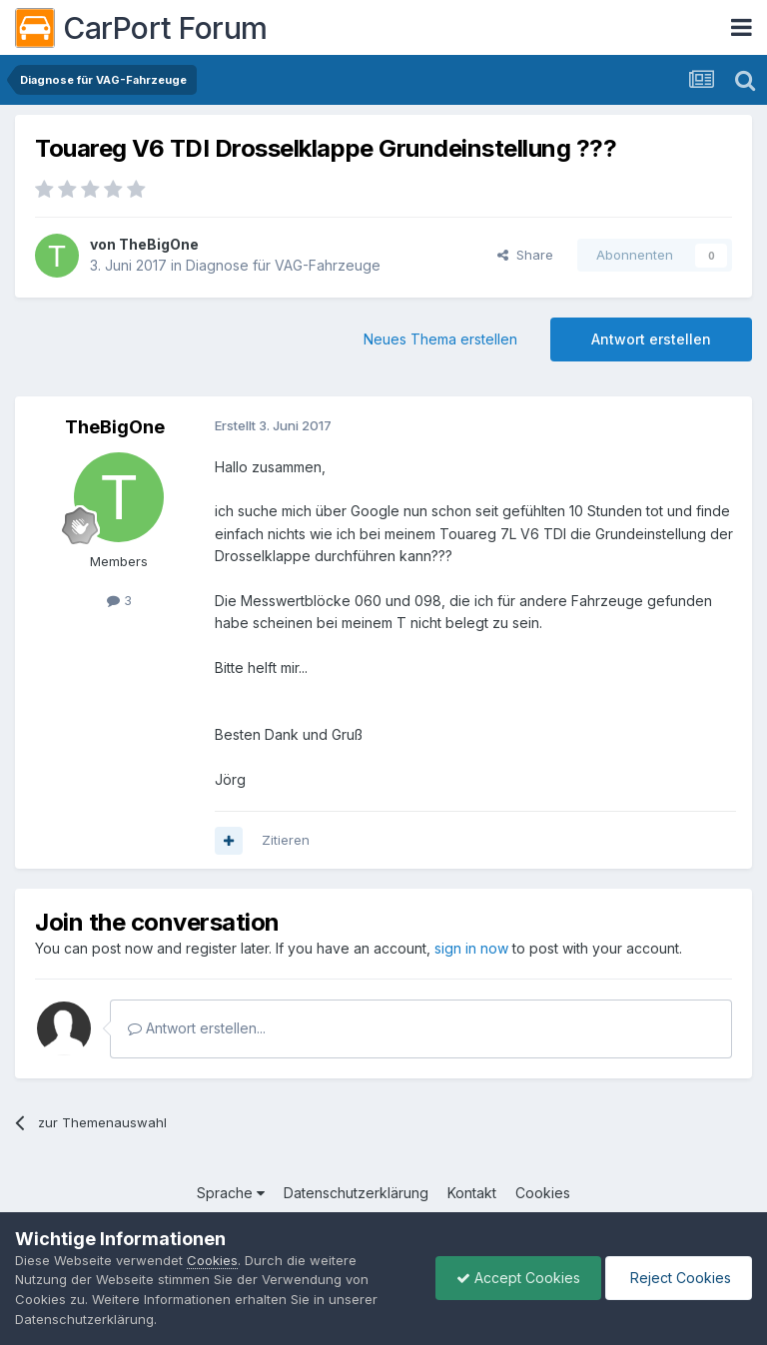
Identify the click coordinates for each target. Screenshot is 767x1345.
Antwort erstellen (651, 339)
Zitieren (286, 840)
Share (525, 255)
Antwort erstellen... (197, 1027)
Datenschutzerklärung (356, 1192)
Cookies (542, 1192)
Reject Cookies (678, 1277)
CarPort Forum (141, 28)
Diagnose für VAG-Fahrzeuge (283, 265)
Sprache (231, 1192)
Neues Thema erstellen (440, 339)
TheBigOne (159, 244)
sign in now (471, 948)
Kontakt (471, 1192)
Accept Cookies (518, 1277)
